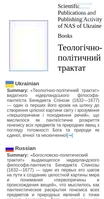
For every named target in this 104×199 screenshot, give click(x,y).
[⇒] (70, 135)
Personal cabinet (84, 6)
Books (65, 35)
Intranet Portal (83, 16)
